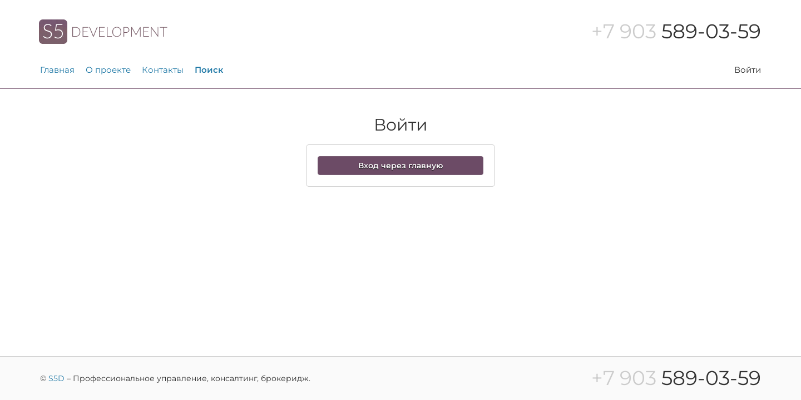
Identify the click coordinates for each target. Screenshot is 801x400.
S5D (56, 378)
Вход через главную (400, 166)
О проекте (108, 69)
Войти (747, 69)
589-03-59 (676, 31)
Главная (57, 69)
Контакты (163, 69)
